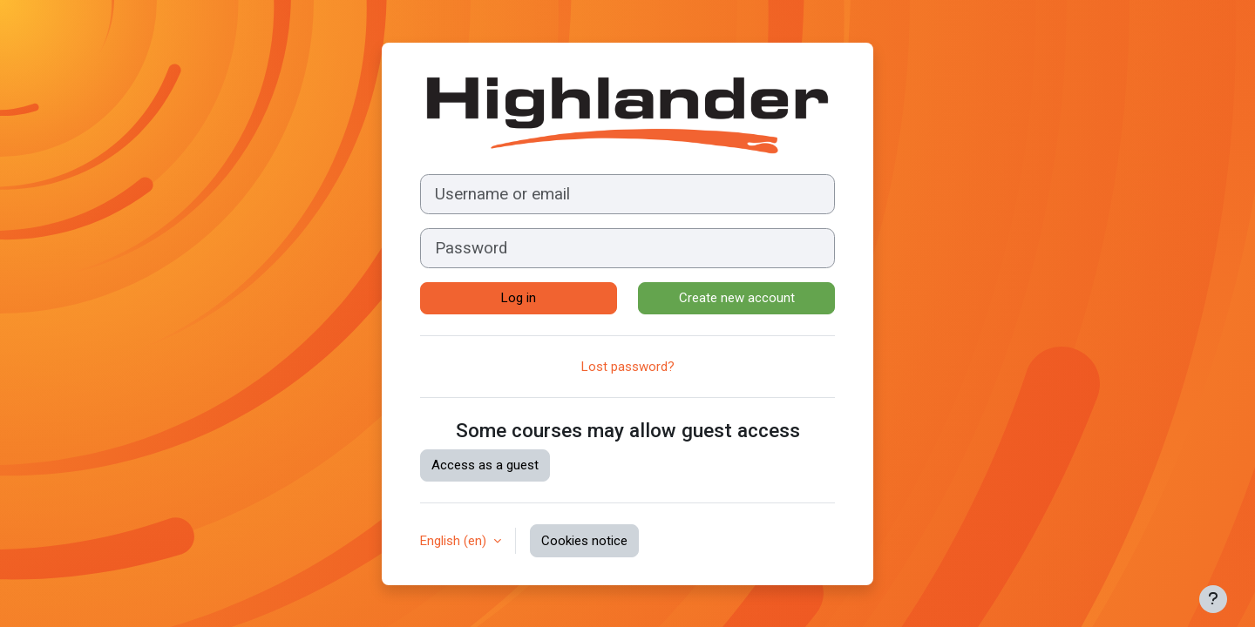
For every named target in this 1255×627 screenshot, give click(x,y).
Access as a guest (485, 465)
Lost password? (628, 366)
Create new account (737, 298)
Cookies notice (584, 541)
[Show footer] (1213, 599)
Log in (518, 298)
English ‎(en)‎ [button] (455, 541)
